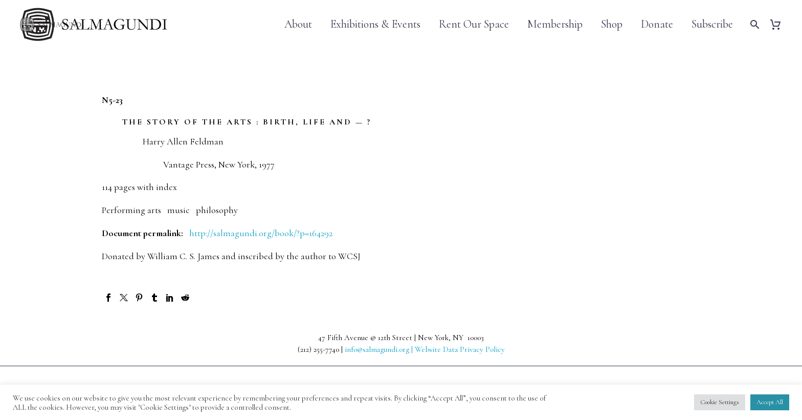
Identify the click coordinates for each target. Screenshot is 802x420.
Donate (657, 24)
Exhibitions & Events (375, 24)
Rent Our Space (474, 24)
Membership (555, 24)
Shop (611, 24)
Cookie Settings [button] (719, 402)
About (298, 24)
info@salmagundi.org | (380, 349)
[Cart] (779, 24)
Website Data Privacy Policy (460, 349)
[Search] (754, 24)
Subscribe (712, 24)
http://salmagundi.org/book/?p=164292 (260, 233)
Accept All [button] (769, 402)
